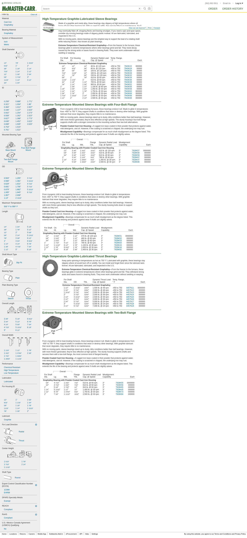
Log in (239, 3)
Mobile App (42, 534)
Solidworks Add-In (56, 534)
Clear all (34, 14)
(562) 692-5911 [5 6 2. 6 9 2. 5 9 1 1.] (211, 3)
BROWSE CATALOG (12, 3)
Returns (23, 534)
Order (212, 8)
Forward (157, 28)
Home (4, 534)
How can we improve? (137, 28)
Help (87, 534)
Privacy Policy (240, 534)
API (81, 534)
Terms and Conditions (222, 534)
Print (150, 28)
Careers (32, 534)
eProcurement (71, 534)
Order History (232, 8)
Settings (95, 534)
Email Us (226, 3)
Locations (13, 534)
